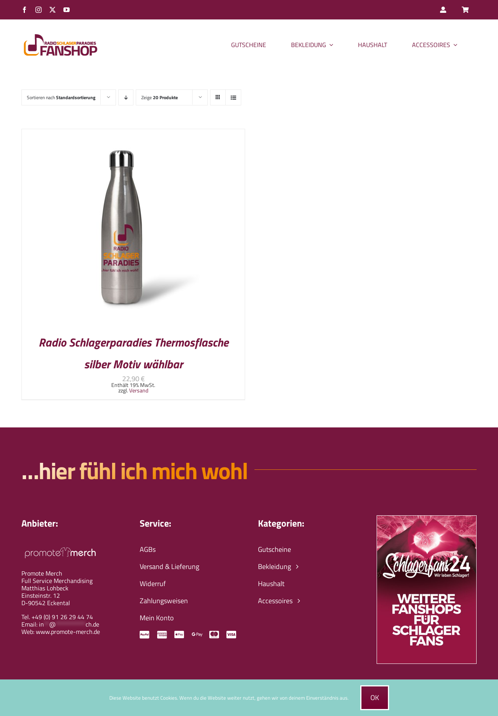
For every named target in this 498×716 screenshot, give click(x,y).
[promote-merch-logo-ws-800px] (60, 546)
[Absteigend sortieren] (125, 97)
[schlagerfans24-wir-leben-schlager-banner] (426, 519)
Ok (374, 697)
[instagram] (38, 10)
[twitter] (52, 10)
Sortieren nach (61, 97)
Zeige (159, 97)
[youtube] (66, 10)
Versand (138, 390)
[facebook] (24, 10)
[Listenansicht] (233, 97)
